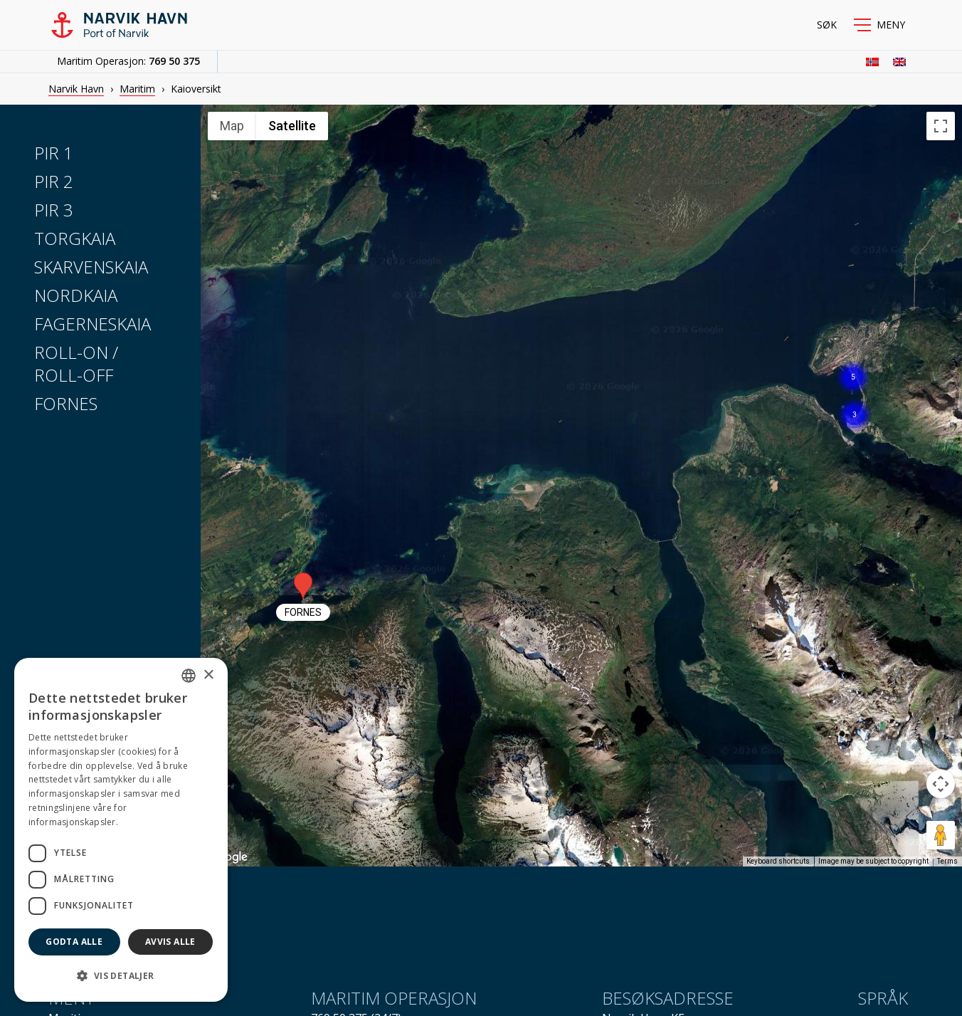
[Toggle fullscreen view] (940, 126)
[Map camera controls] (940, 784)
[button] (879, 25)
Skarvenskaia (91, 266)
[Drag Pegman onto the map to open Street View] (940, 835)
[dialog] (121, 830)
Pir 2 (53, 181)
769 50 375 (174, 61)
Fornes (65, 403)
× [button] (208, 675)
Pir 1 (53, 152)
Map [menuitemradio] (232, 125)
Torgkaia (74, 238)
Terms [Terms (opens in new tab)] (947, 861)
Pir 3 (53, 209)
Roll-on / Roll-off (76, 363)
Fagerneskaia (92, 323)
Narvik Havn (76, 88)
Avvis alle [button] (170, 942)
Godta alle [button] (74, 942)
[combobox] (188, 676)
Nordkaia (75, 295)
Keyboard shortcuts (778, 861)
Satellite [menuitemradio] (292, 125)
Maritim (137, 88)
